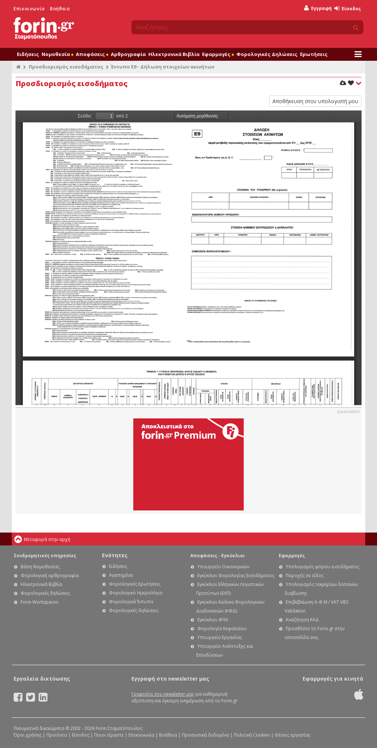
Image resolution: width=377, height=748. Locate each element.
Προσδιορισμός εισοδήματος (66, 66)
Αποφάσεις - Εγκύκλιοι (217, 555)
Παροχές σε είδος (305, 575)
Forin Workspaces (39, 602)
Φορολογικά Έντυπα (131, 601)
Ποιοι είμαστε (109, 735)
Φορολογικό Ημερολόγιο (136, 593)
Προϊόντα (56, 735)
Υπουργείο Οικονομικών (223, 566)
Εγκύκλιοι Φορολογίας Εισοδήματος (235, 575)
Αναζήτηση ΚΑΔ (302, 620)
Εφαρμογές (218, 54)
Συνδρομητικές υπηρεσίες (45, 555)
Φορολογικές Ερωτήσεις (135, 584)
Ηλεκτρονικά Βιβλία (174, 54)
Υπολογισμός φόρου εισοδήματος (322, 566)
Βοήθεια (60, 9)
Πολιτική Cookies (252, 735)
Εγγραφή (318, 8)
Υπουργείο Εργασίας (219, 637)
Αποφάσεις (92, 54)
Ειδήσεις (28, 54)
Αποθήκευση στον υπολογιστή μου (315, 101)
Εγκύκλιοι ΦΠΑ (212, 620)
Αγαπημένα (121, 575)
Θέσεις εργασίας (292, 735)
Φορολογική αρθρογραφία (50, 575)
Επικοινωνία (29, 9)
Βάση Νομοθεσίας (40, 566)
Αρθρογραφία (128, 54)
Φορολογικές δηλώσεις (45, 593)
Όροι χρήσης (28, 735)
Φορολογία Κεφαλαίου (222, 628)
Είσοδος (347, 9)
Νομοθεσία (57, 54)
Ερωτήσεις (314, 54)
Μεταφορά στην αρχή (47, 539)
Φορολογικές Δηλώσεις (266, 54)
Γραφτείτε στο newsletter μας (162, 694)
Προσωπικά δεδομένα (205, 735)
